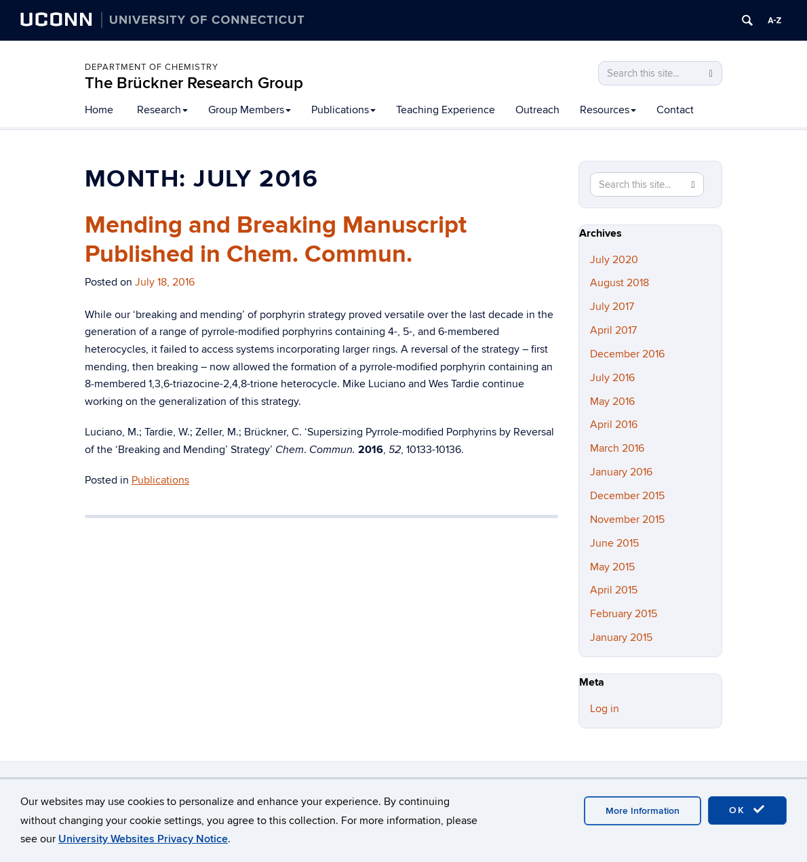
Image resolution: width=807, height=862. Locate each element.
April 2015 (613, 590)
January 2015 (621, 637)
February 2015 (623, 614)
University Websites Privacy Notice (143, 839)
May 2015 (612, 567)
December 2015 (627, 496)
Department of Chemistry (151, 67)
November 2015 (627, 519)
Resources (608, 110)
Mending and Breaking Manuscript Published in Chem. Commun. (276, 239)
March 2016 (617, 448)
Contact (675, 110)
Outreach (537, 110)
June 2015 (614, 543)
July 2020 (614, 260)
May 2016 (612, 401)
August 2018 (619, 283)
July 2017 (612, 306)
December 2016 (627, 354)
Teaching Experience (445, 110)
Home (99, 110)
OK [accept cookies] (747, 810)
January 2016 (621, 472)
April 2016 (613, 424)
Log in (604, 709)
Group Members (249, 110)
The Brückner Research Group (194, 83)
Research (162, 110)
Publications (343, 110)
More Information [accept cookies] (643, 811)
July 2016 (612, 378)
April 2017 (613, 330)
